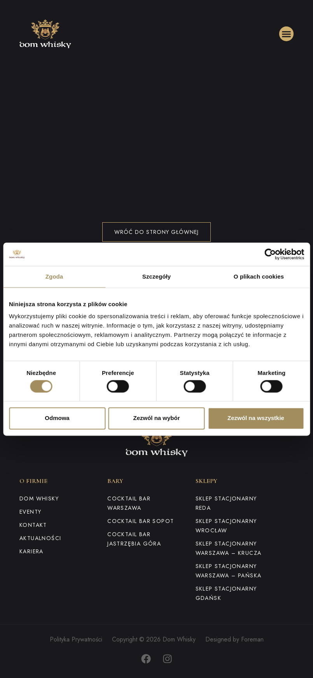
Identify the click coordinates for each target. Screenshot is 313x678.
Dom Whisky (39, 498)
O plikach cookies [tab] (259, 276)
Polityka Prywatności (76, 639)
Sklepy (206, 481)
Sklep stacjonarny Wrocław (226, 525)
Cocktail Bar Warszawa (128, 503)
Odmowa (57, 418)
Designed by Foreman (234, 639)
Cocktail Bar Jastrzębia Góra (134, 538)
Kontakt (33, 525)
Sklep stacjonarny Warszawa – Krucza (229, 548)
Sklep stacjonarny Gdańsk (226, 593)
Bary (115, 481)
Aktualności (40, 538)
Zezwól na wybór (156, 418)
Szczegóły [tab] (156, 276)
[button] (286, 33)
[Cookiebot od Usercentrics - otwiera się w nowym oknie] (270, 254)
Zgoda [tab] (54, 276)
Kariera (31, 551)
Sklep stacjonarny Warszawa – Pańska (229, 570)
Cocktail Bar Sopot (140, 521)
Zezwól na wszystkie (255, 418)
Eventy (30, 512)
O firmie (33, 481)
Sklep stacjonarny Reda (226, 503)
